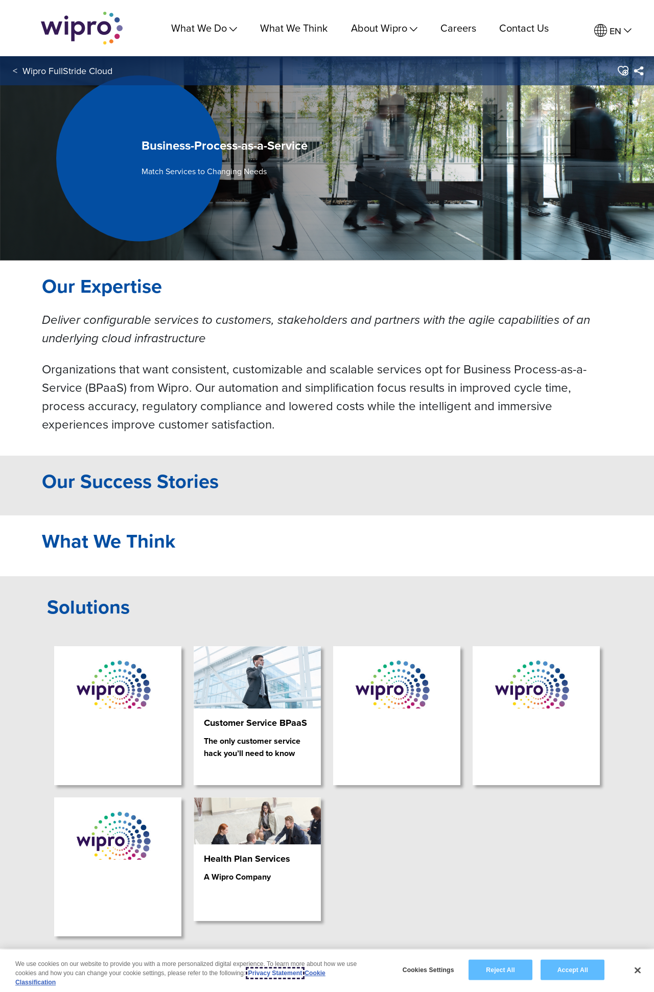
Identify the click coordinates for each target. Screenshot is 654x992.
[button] (622, 71)
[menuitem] (613, 30)
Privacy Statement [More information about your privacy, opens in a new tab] (275, 973)
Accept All (572, 969)
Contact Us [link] (524, 27)
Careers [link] (458, 27)
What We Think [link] (294, 27)
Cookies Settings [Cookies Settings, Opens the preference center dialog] (428, 969)
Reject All (500, 969)
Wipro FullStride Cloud (67, 70)
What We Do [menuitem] (204, 27)
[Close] (637, 970)
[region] (327, 971)
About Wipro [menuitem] (384, 27)
